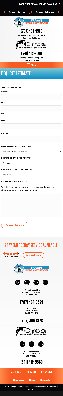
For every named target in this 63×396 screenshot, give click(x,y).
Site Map (31, 389)
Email (4, 120)
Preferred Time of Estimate (16, 169)
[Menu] (31, 64)
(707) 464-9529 (31, 30)
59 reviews (14, 257)
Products (31, 371)
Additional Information (14, 181)
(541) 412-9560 (31, 53)
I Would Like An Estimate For (17, 146)
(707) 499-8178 (31, 320)
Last (3, 113)
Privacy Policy (32, 386)
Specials (45, 379)
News (32, 379)
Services (16, 371)
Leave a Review (33, 255)
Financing (46, 371)
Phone (4, 133)
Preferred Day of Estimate (16, 158)
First (3, 102)
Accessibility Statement (49, 386)
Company (18, 379)
